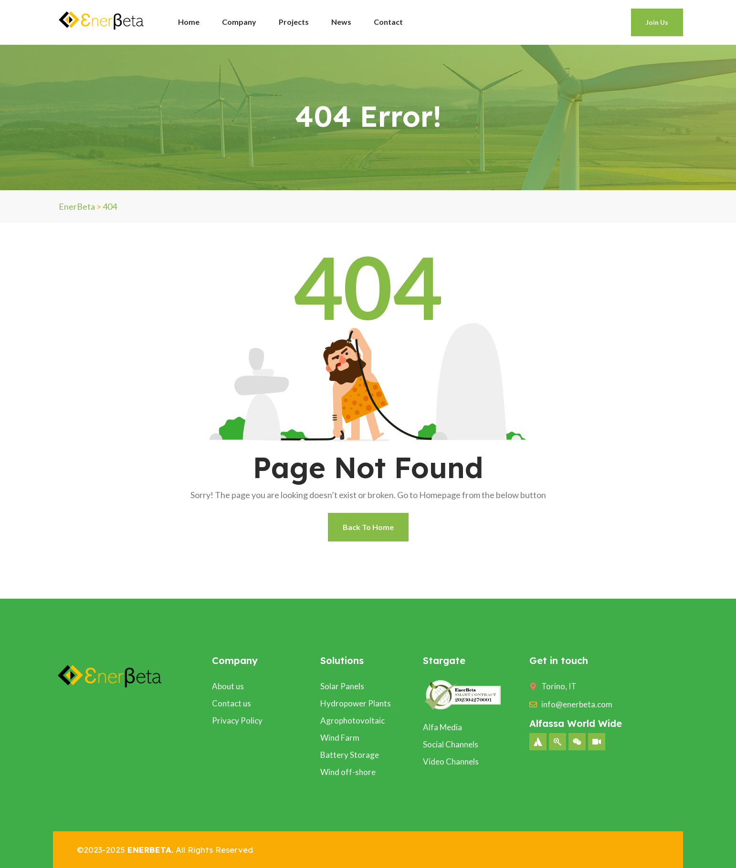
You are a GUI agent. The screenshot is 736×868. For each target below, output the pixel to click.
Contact (388, 21)
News (341, 21)
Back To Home (368, 526)
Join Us (657, 22)
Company (239, 21)
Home (189, 21)
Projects (294, 21)
